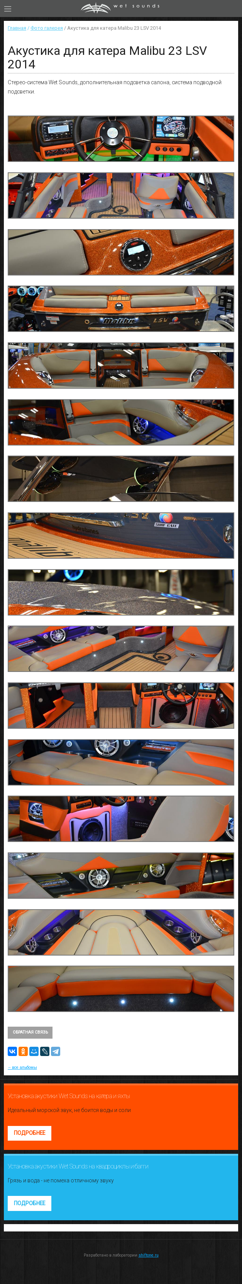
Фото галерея (46, 28)
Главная (17, 28)
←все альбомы (22, 1067)
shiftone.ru (149, 1255)
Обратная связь (30, 1032)
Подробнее (29, 1133)
